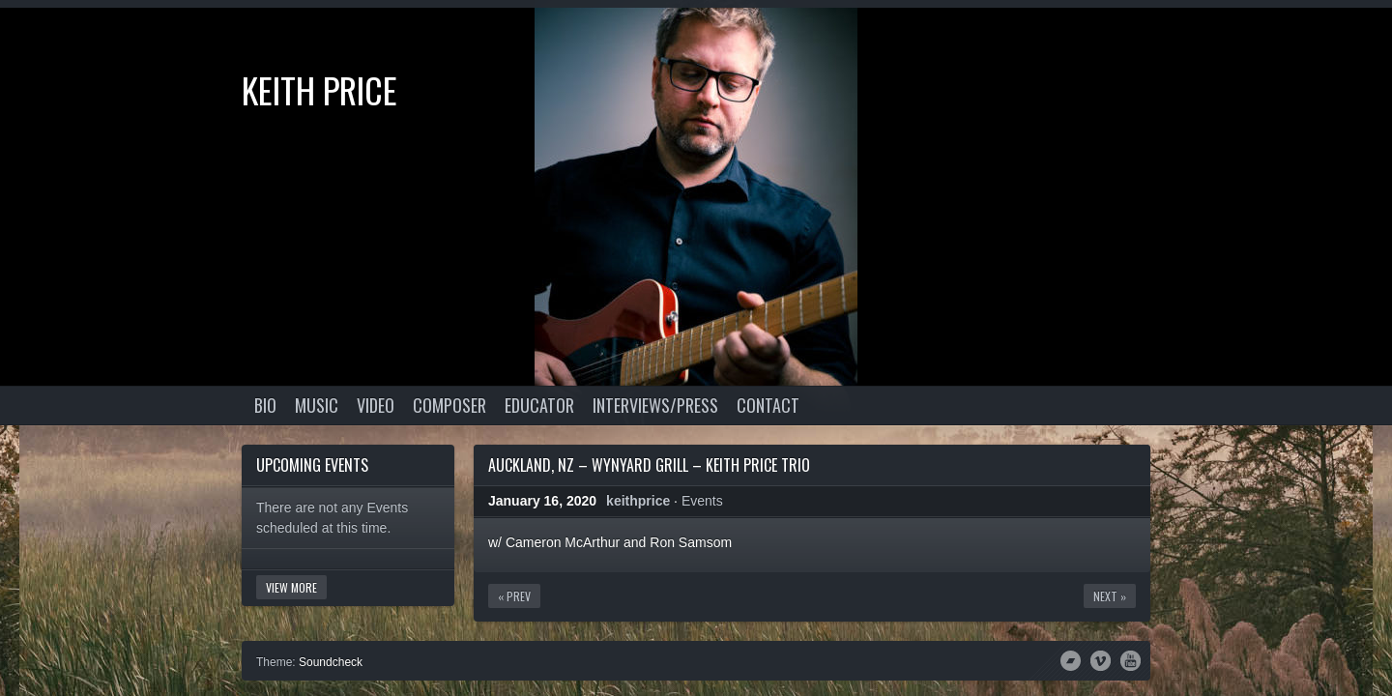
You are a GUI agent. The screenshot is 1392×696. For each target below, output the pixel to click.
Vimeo (1100, 659)
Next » (1109, 596)
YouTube (1130, 659)
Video (375, 405)
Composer (449, 405)
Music (316, 405)
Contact (768, 405)
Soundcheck (330, 662)
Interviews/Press (655, 405)
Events (702, 500)
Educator (539, 405)
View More (291, 587)
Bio (265, 405)
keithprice (638, 500)
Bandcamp (1070, 659)
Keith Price (319, 89)
